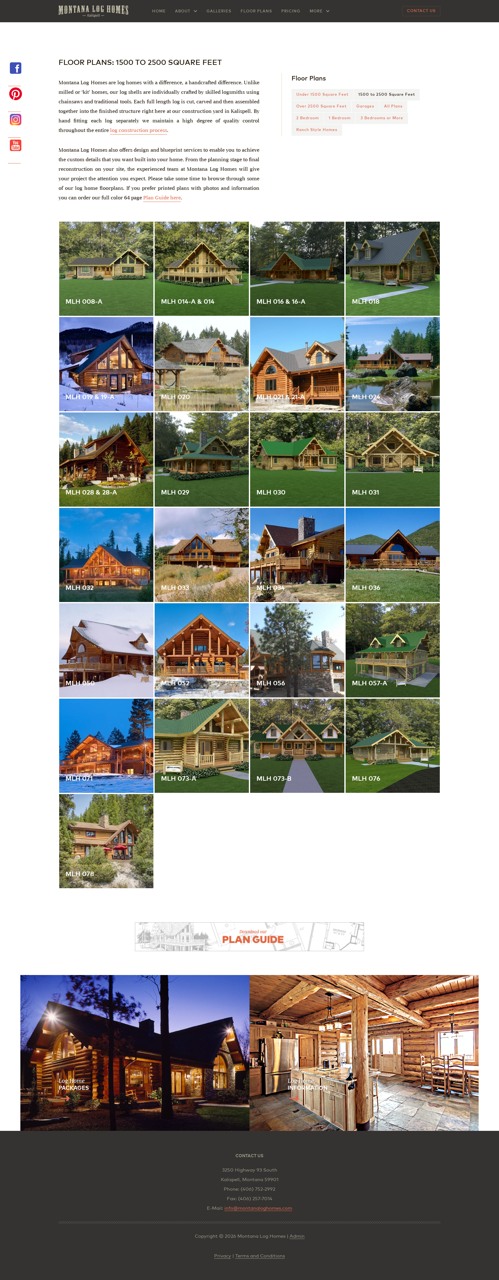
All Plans (393, 106)
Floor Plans (256, 11)
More (316, 11)
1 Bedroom (340, 118)
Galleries (219, 11)
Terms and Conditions (260, 1256)
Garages (365, 106)
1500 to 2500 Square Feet (386, 95)
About (182, 11)
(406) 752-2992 (258, 1189)
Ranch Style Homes (316, 130)
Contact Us (421, 11)
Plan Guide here (162, 197)
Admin (297, 1236)
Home (159, 11)
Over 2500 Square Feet (321, 106)
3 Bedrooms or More (382, 118)
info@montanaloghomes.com (258, 1208)
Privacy (222, 1256)
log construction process (138, 130)
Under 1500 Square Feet (322, 95)
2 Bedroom (307, 118)
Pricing (290, 11)
